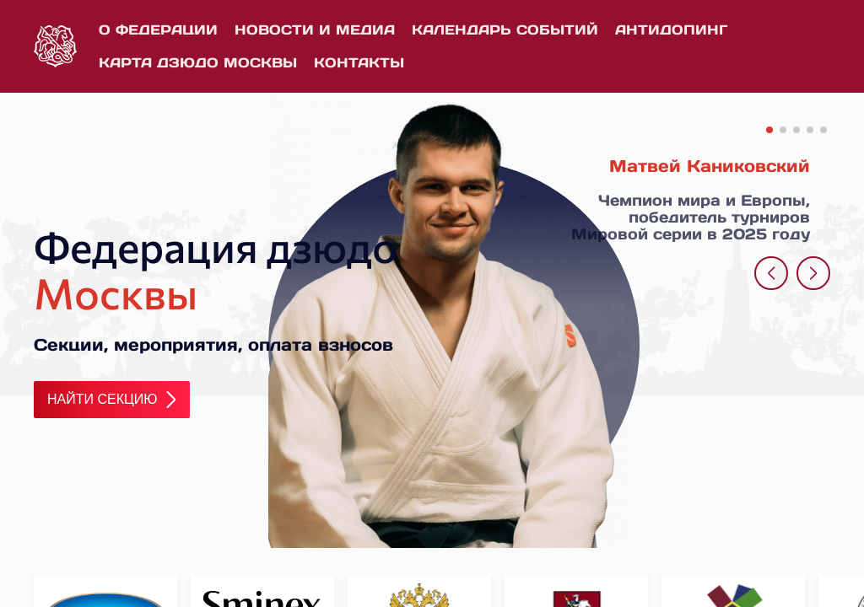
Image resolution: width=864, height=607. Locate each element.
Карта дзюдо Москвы (198, 62)
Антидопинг (671, 29)
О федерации (158, 29)
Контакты (359, 62)
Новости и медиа (315, 29)
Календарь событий (505, 29)
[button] (769, 129)
